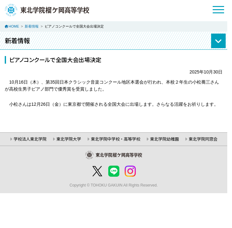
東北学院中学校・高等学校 (115, 139)
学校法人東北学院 (30, 139)
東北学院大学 (68, 139)
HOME (14, 26)
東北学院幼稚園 (164, 139)
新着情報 (32, 26)
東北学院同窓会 (203, 139)
